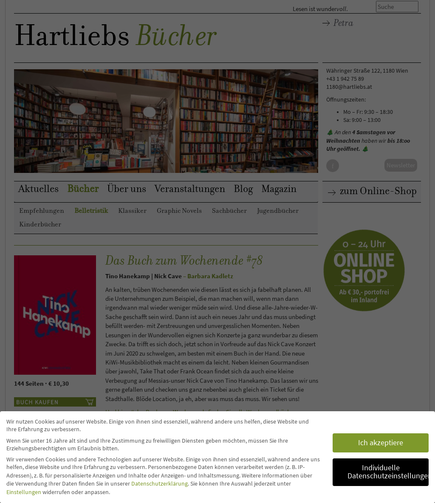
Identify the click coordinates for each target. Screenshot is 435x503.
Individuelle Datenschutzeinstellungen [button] (388, 472)
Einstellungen (23, 492)
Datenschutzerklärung (159, 483)
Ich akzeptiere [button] (380, 442)
